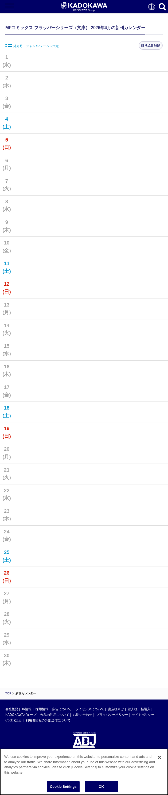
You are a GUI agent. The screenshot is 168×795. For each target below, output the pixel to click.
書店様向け (116, 709)
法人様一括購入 (139, 709)
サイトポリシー (143, 715)
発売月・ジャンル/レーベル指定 (32, 46)
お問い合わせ (82, 715)
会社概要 (11, 709)
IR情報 (27, 709)
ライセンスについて (89, 709)
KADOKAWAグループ (20, 715)
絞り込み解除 (150, 45)
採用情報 (42, 709)
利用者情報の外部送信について (48, 720)
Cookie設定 (13, 720)
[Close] (159, 760)
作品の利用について (54, 715)
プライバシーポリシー (112, 715)
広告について (61, 709)
